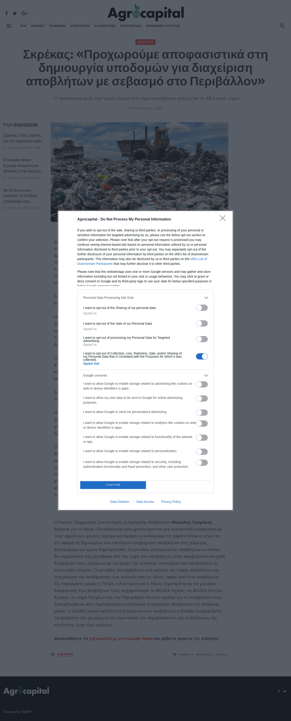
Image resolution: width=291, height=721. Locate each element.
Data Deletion (119, 503)
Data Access (145, 503)
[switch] (202, 307)
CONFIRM (114, 485)
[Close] (224, 218)
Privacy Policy (171, 503)
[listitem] (145, 296)
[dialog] (145, 360)
